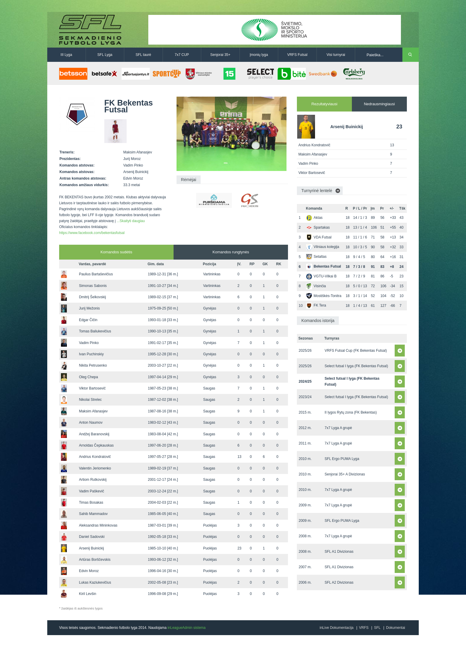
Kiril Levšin (87, 594)
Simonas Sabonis (93, 286)
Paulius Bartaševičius (96, 274)
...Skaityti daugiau (130, 221)
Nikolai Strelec (90, 400)
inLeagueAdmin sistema (187, 628)
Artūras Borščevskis (95, 560)
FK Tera (316, 305)
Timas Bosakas (91, 502)
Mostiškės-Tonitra (323, 296)
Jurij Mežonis (89, 308)
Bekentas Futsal (323, 266)
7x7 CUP (182, 55)
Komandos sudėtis (116, 252)
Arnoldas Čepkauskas (96, 445)
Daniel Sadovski (92, 537)
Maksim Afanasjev (93, 411)
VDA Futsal (318, 237)
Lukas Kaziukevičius (95, 582)
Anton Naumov (91, 422)
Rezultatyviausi (324, 104)
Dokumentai (395, 628)
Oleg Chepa (88, 377)
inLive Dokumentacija (336, 628)
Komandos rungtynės (230, 252)
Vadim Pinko (89, 343)
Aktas (314, 218)
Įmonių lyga (259, 55)
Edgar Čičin (88, 320)
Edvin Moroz (89, 571)
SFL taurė (143, 55)
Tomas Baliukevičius (95, 331)
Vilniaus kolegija (322, 247)
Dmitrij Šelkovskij (92, 297)
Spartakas (318, 227)
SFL (377, 628)
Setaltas (316, 257)
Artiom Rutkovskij (93, 480)
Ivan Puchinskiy (91, 354)
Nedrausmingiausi (379, 104)
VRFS (364, 628)
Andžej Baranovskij (94, 434)
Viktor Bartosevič (92, 388)
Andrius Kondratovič (95, 457)
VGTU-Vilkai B (321, 276)
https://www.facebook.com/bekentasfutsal (92, 233)
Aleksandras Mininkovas (98, 525)
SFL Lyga (104, 55)
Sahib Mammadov (93, 514)
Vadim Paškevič (91, 491)
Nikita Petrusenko (93, 365)
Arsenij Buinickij (91, 548)
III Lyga (66, 55)
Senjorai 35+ (220, 55)
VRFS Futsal (297, 55)
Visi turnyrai (336, 55)
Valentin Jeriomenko (95, 468)
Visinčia (316, 286)
